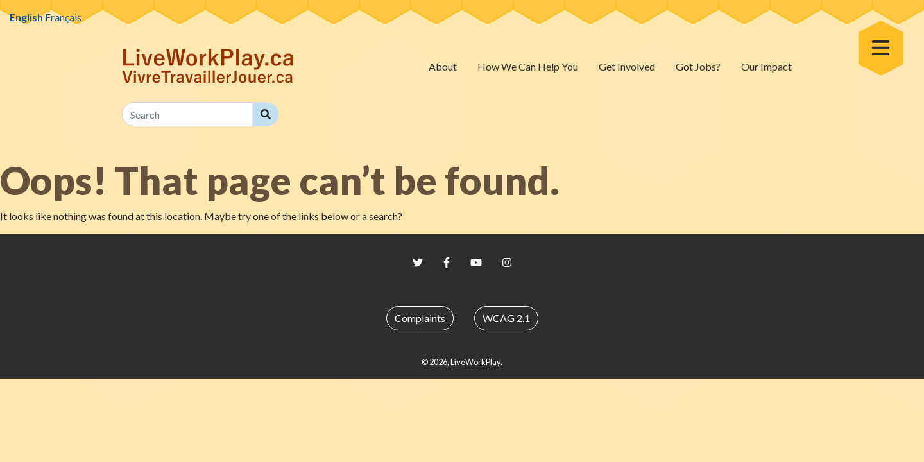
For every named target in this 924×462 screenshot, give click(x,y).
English (26, 17)
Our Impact (766, 66)
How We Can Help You (527, 66)
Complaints (420, 318)
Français (63, 17)
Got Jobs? (698, 66)
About (443, 66)
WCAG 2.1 (506, 318)
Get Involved (627, 66)
